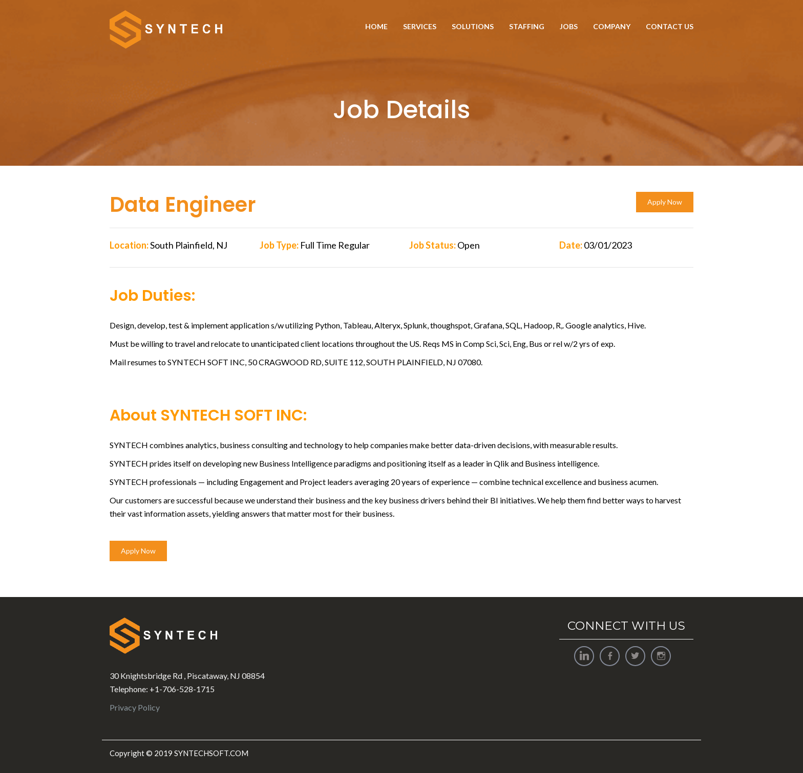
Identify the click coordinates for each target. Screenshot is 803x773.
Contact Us (669, 26)
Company (611, 26)
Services (419, 26)
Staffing (526, 26)
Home (376, 26)
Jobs (569, 26)
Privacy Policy (135, 707)
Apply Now (664, 201)
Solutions (473, 26)
